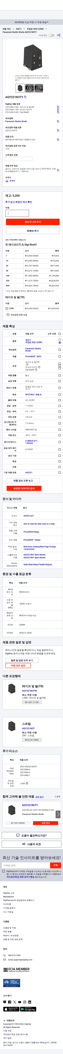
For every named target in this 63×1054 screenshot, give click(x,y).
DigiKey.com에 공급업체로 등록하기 (18, 900)
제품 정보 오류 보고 (23, 480)
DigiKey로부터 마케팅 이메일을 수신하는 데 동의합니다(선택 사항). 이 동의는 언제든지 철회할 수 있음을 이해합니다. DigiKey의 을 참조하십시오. (33, 874)
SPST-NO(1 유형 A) (33, 394)
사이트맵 (7, 904)
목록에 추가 (33, 231)
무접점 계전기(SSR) (35, 29)
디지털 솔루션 (9, 908)
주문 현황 (7, 932)
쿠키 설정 (7, 1038)
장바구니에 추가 (33, 222)
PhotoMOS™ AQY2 (33, 356)
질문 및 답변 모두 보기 (22, 660)
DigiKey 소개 (8, 893)
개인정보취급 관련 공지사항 (19, 877)
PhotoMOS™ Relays (32, 540)
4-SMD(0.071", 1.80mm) (31, 442)
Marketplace (8, 897)
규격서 (10, 181)
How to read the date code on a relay (39, 524)
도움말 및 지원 (9, 928)
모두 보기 (39, 797)
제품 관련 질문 (18, 665)
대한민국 (8, 1020)
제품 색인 (7, 29)
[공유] (58, 35)
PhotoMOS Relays (31, 532)
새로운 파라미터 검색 (24, 488)
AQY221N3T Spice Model (34, 555)
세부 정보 (46, 823)
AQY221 (28, 472)
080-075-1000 (11, 955)
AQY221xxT (29, 516)
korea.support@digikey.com (17, 960)
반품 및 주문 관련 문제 (13, 939)
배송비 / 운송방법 (11, 935)
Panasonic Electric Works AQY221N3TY (20, 32)
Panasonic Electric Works (16, 121)
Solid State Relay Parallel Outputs (38, 564)
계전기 (19, 29)
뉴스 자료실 (8, 912)
